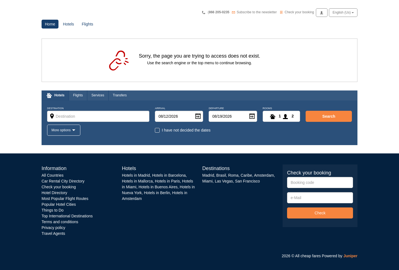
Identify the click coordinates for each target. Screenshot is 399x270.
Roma (233, 175)
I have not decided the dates (186, 130)
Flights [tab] (78, 95)
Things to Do (52, 210)
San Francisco (247, 181)
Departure (216, 108)
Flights (87, 24)
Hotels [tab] (59, 95)
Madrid (208, 175)
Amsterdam (264, 175)
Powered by (339, 256)
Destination (55, 108)
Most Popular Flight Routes (65, 198)
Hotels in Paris (167, 181)
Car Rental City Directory (63, 181)
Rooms (267, 108)
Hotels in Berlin (157, 193)
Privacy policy (53, 227)
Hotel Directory (54, 193)
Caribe (246, 175)
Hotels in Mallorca (137, 181)
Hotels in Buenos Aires (158, 187)
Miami (207, 181)
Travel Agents (53, 233)
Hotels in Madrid (136, 175)
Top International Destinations (67, 216)
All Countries (52, 175)
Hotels (68, 24)
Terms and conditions (60, 222)
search (328, 116)
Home (51, 23)
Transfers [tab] (120, 95)
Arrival (160, 108)
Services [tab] (97, 95)
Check (320, 213)
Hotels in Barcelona (169, 175)
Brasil (221, 175)
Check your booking (59, 187)
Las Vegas (224, 181)
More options (62, 130)
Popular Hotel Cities (59, 204)
